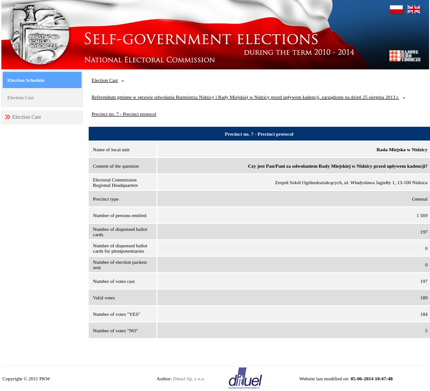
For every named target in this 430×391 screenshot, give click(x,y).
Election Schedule (26, 80)
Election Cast (21, 97)
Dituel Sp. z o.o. (189, 378)
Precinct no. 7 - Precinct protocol (124, 114)
